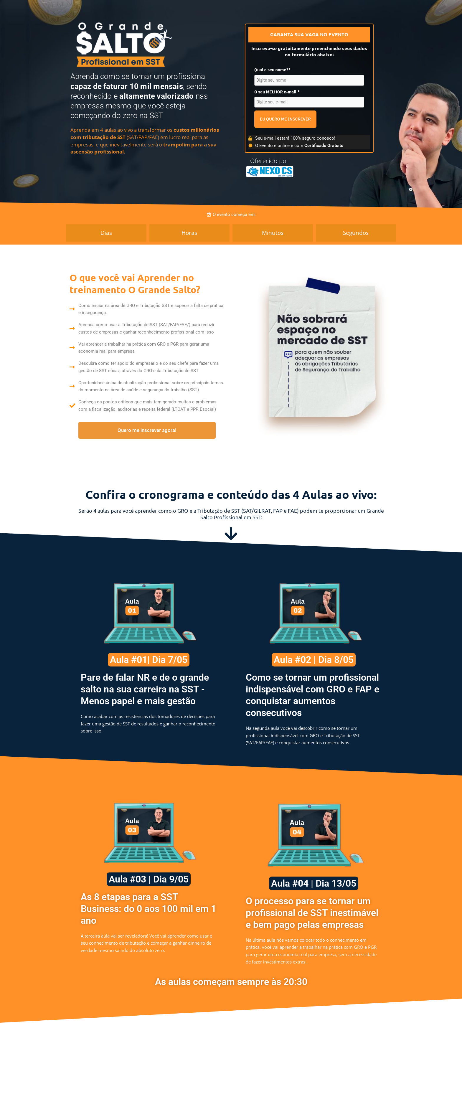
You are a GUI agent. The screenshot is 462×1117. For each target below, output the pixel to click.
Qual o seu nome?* (272, 69)
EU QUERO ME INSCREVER (285, 119)
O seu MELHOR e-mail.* (277, 92)
